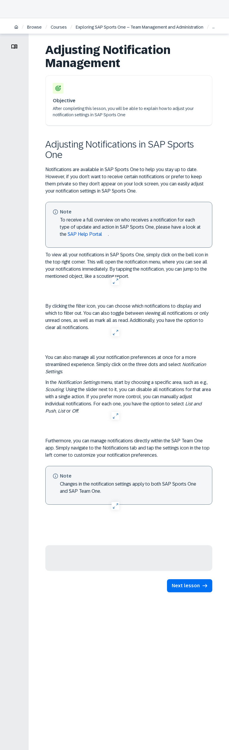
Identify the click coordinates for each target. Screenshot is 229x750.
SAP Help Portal (85, 234)
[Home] (16, 27)
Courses (59, 27)
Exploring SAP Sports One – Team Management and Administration (139, 27)
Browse (34, 27)
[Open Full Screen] (115, 281)
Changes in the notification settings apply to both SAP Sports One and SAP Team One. (128, 487)
